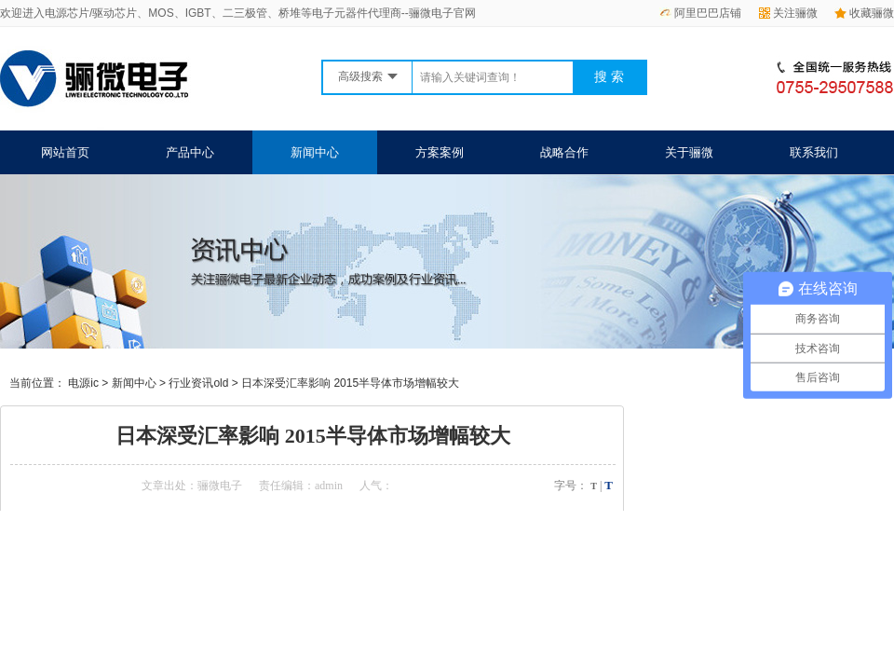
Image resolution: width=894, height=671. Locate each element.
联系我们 (814, 152)
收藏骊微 (864, 13)
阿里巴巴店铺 (700, 13)
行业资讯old (198, 383)
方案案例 (439, 152)
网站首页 (65, 152)
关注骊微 (788, 13)
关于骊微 (689, 152)
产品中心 (190, 152)
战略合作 (564, 152)
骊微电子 (219, 485)
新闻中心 (315, 152)
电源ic (83, 383)
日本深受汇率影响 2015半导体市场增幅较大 (350, 383)
